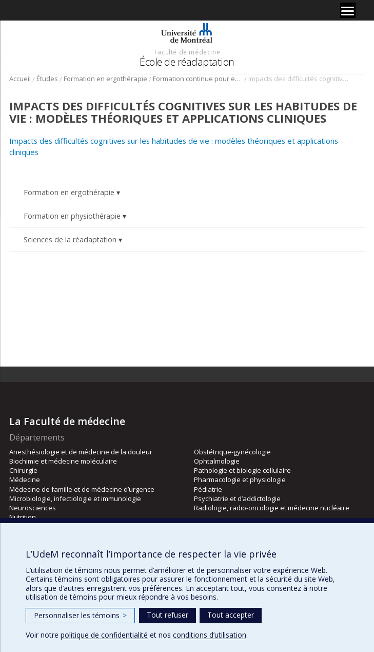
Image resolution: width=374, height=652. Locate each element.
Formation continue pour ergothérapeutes (198, 78)
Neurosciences (32, 507)
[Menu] (348, 10)
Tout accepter (230, 615)
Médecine (24, 479)
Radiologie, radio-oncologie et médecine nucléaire (271, 507)
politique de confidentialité (104, 635)
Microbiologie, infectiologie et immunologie (75, 498)
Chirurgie (23, 470)
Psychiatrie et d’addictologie (237, 498)
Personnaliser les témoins (80, 615)
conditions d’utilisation (209, 635)
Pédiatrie (208, 489)
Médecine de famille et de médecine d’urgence (81, 489)
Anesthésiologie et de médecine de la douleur (80, 451)
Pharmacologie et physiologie (240, 479)
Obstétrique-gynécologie (232, 451)
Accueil (20, 78)
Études (47, 78)
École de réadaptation (187, 62)
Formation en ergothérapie (105, 78)
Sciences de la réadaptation (70, 239)
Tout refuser (167, 615)
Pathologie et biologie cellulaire (242, 470)
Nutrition (22, 517)
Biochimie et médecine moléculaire (63, 461)
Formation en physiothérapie (72, 216)
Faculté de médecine (187, 52)
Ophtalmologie (217, 461)
